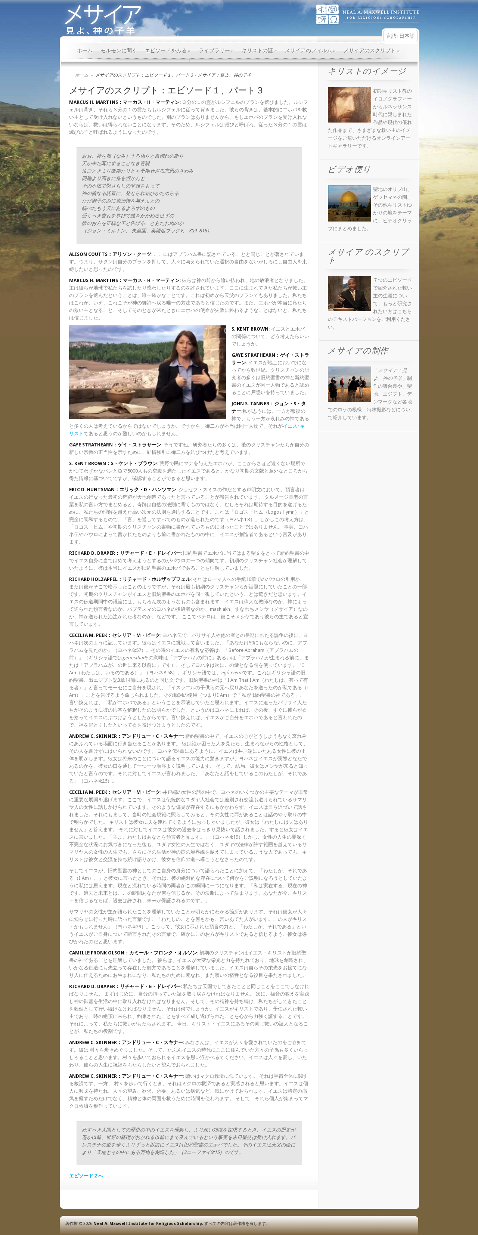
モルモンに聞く (118, 50)
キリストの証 (259, 50)
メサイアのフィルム (310, 50)
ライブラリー (216, 50)
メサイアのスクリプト (372, 50)
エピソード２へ (86, 1176)
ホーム (85, 50)
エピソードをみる (168, 50)
